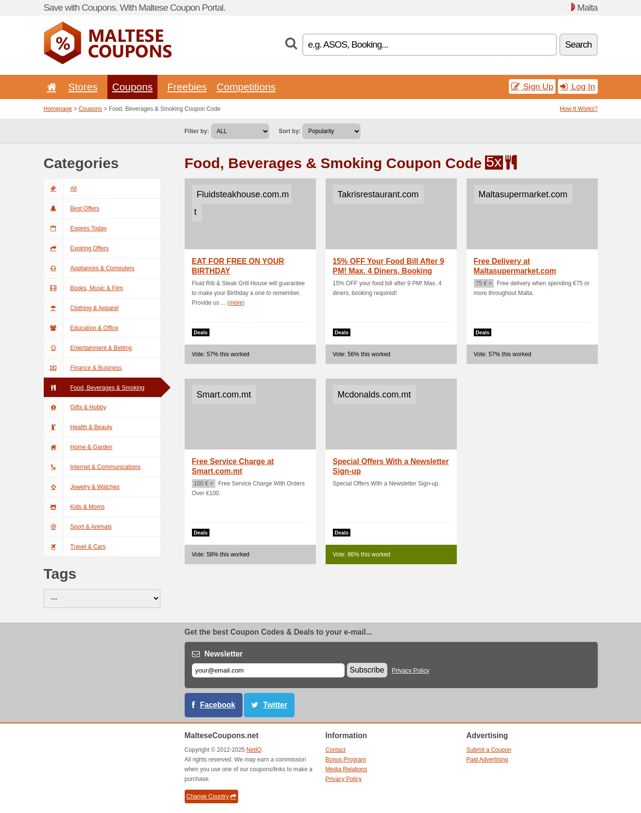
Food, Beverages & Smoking (94, 388)
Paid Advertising (487, 759)
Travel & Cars (75, 546)
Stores (82, 86)
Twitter (275, 705)
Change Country (211, 796)
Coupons (132, 86)
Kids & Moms (74, 507)
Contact (336, 749)
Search (578, 44)
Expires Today (75, 228)
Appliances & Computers (89, 268)
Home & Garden (78, 447)
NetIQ (253, 749)
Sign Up (532, 86)
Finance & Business (83, 368)
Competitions (246, 86)
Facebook (218, 705)
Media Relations (346, 769)
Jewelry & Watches (82, 487)
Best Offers (72, 208)
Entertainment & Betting (88, 348)
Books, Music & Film (83, 288)
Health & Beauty (78, 427)
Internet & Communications (92, 467)
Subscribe (367, 670)
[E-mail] (268, 670)
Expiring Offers (76, 248)
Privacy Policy (411, 670)
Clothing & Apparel (81, 308)
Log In (577, 86)
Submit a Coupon (489, 749)
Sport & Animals (78, 526)
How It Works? (579, 108)
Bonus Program (346, 759)
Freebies (187, 86)
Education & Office (81, 328)
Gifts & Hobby (75, 407)
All (60, 188)
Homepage (58, 108)
